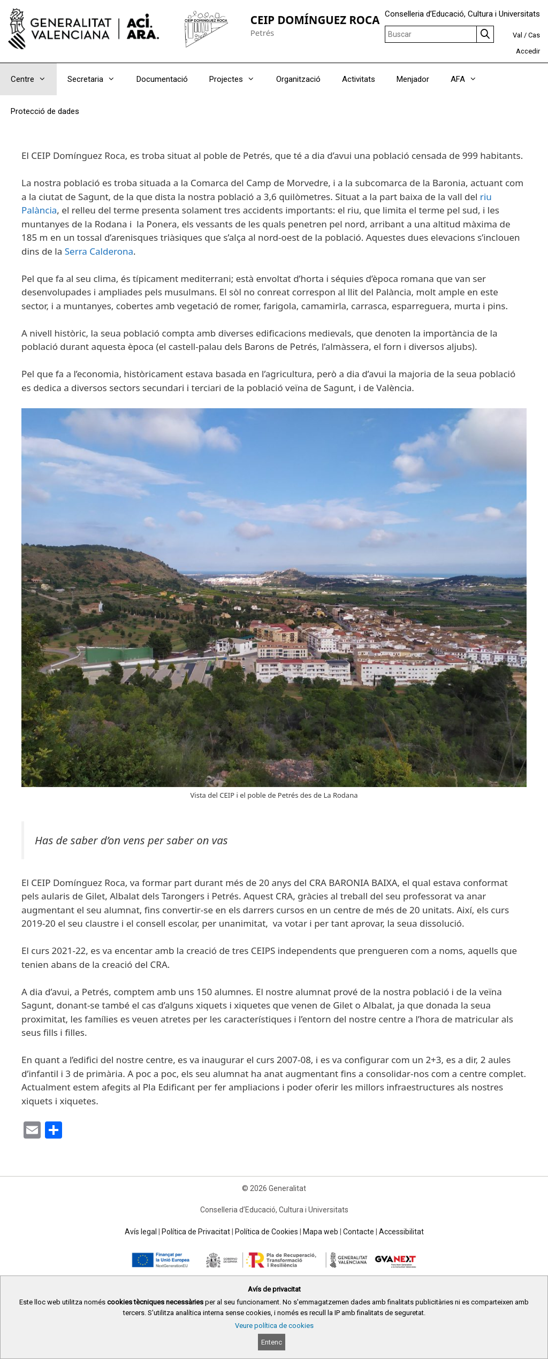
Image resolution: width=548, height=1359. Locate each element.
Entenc (271, 1342)
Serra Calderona (99, 251)
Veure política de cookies (274, 1326)
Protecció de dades (45, 111)
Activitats (358, 79)
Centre (34, 79)
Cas (534, 35)
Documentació (162, 79)
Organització (298, 79)
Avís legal (141, 1231)
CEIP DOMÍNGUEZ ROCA (315, 19)
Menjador (413, 79)
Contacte (358, 1231)
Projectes (237, 79)
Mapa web (320, 1231)
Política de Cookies (266, 1231)
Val (517, 35)
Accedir (528, 51)
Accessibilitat (401, 1231)
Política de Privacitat (196, 1231)
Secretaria (96, 79)
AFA (469, 79)
